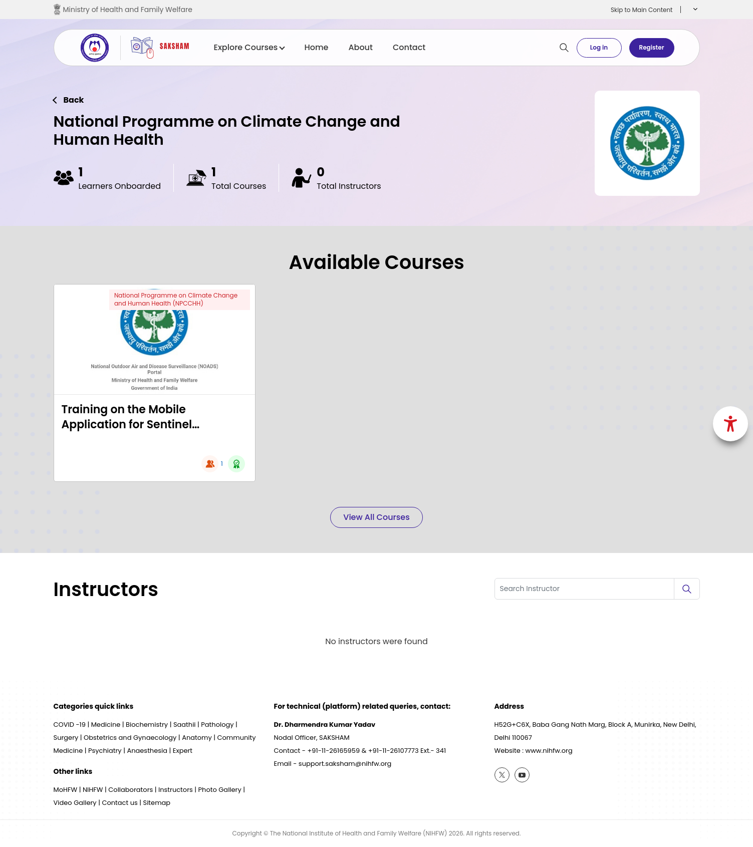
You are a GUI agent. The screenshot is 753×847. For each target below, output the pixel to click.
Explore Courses (249, 47)
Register (651, 47)
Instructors (175, 789)
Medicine (106, 724)
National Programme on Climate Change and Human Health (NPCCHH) (175, 299)
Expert (182, 750)
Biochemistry (147, 724)
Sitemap (157, 802)
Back (74, 100)
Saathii (184, 724)
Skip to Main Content (642, 10)
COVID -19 (70, 724)
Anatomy (197, 737)
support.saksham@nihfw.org (345, 763)
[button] (694, 9)
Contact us (119, 802)
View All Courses (376, 517)
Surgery (66, 737)
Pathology (217, 724)
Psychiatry (105, 750)
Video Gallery (75, 802)
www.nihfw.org (549, 750)
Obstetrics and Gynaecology (130, 737)
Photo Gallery (219, 789)
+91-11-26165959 (333, 750)
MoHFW (66, 789)
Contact (409, 47)
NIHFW (93, 789)
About (360, 47)
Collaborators (130, 789)
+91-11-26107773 (393, 750)
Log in (599, 47)
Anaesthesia (147, 750)
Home (316, 47)
